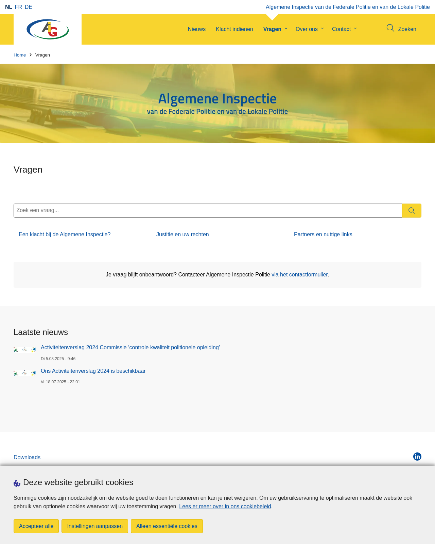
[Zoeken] (411, 211)
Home (20, 55)
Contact (341, 29)
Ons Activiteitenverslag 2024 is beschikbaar (93, 371)
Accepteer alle (36, 526)
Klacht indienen (234, 29)
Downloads (27, 457)
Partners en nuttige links (323, 234)
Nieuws (197, 29)
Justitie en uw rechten (182, 234)
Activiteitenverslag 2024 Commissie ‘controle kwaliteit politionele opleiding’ (130, 347)
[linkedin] (417, 456)
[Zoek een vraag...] (208, 211)
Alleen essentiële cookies (166, 526)
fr (18, 7)
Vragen (272, 29)
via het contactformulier (300, 274)
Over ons (307, 29)
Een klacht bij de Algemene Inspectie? (64, 234)
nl (8, 7)
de (28, 7)
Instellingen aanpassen (95, 526)
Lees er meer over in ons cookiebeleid (225, 506)
